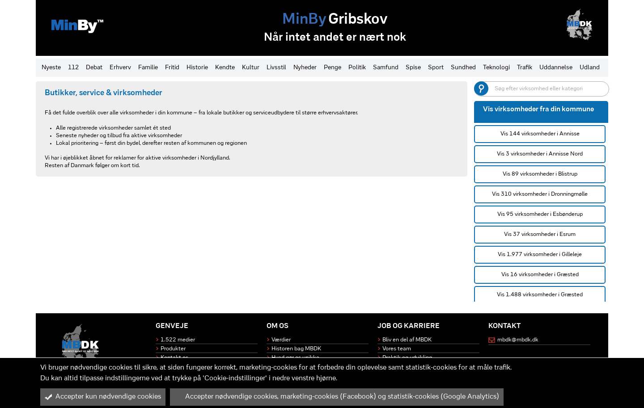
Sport (436, 67)
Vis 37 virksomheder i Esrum (540, 234)
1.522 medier (178, 340)
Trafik (524, 67)
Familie (148, 67)
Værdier (281, 340)
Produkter (173, 349)
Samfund (385, 67)
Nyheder (305, 67)
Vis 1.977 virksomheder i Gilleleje (540, 254)
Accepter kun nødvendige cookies (103, 396)
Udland (590, 67)
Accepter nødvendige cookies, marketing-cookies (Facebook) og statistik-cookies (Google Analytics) (336, 396)
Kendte (225, 67)
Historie (197, 67)
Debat (94, 67)
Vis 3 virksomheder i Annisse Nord (540, 154)
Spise (413, 67)
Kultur (250, 67)
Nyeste (51, 67)
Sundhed (463, 67)
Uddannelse (555, 67)
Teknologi (496, 67)
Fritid (172, 67)
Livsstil (276, 67)
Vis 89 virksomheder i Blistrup (540, 174)
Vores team (396, 349)
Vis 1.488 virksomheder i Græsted (540, 295)
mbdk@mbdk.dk (517, 340)
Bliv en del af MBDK (407, 340)
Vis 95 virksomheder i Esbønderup (540, 214)
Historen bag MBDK (296, 349)
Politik (357, 67)
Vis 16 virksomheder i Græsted (540, 275)
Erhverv (120, 67)
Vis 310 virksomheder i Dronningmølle (540, 194)
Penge (332, 67)
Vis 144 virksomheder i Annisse (540, 134)
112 (73, 67)
